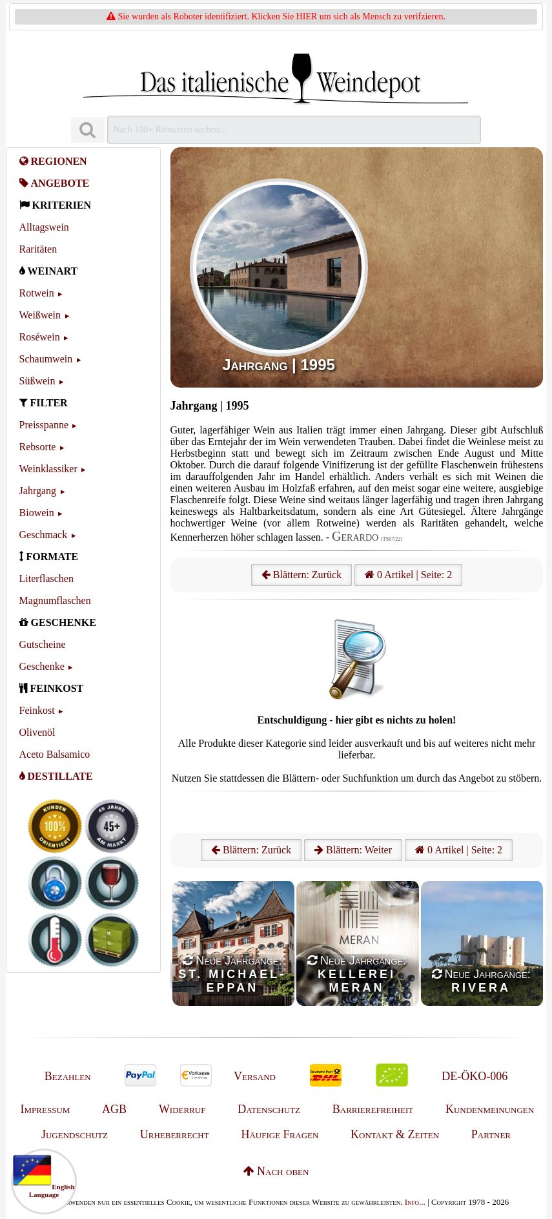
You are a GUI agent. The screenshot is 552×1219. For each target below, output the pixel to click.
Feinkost (37, 710)
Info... (415, 1202)
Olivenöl (37, 732)
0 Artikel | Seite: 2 (408, 574)
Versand (255, 1076)
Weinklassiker (48, 468)
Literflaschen (46, 578)
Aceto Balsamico (54, 754)
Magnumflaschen (55, 600)
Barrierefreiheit (372, 1109)
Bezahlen (68, 1076)
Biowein (36, 512)
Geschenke (42, 666)
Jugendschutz (74, 1134)
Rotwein (36, 292)
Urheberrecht (174, 1134)
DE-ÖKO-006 (474, 1076)
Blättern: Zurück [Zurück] (251, 849)
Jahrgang (37, 490)
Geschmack (43, 534)
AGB (114, 1109)
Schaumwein (46, 358)
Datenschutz (269, 1109)
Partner (491, 1134)
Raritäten (38, 249)
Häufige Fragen (279, 1134)
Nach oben (276, 1171)
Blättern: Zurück (301, 574)
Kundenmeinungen (489, 1109)
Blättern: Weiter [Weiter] (353, 849)
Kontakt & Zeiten (395, 1134)
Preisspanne (43, 424)
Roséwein (39, 336)
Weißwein (40, 314)
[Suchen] (88, 130)
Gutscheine (42, 644)
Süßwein (37, 380)
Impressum (45, 1109)
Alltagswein (44, 227)
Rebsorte (37, 446)
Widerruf (182, 1109)
